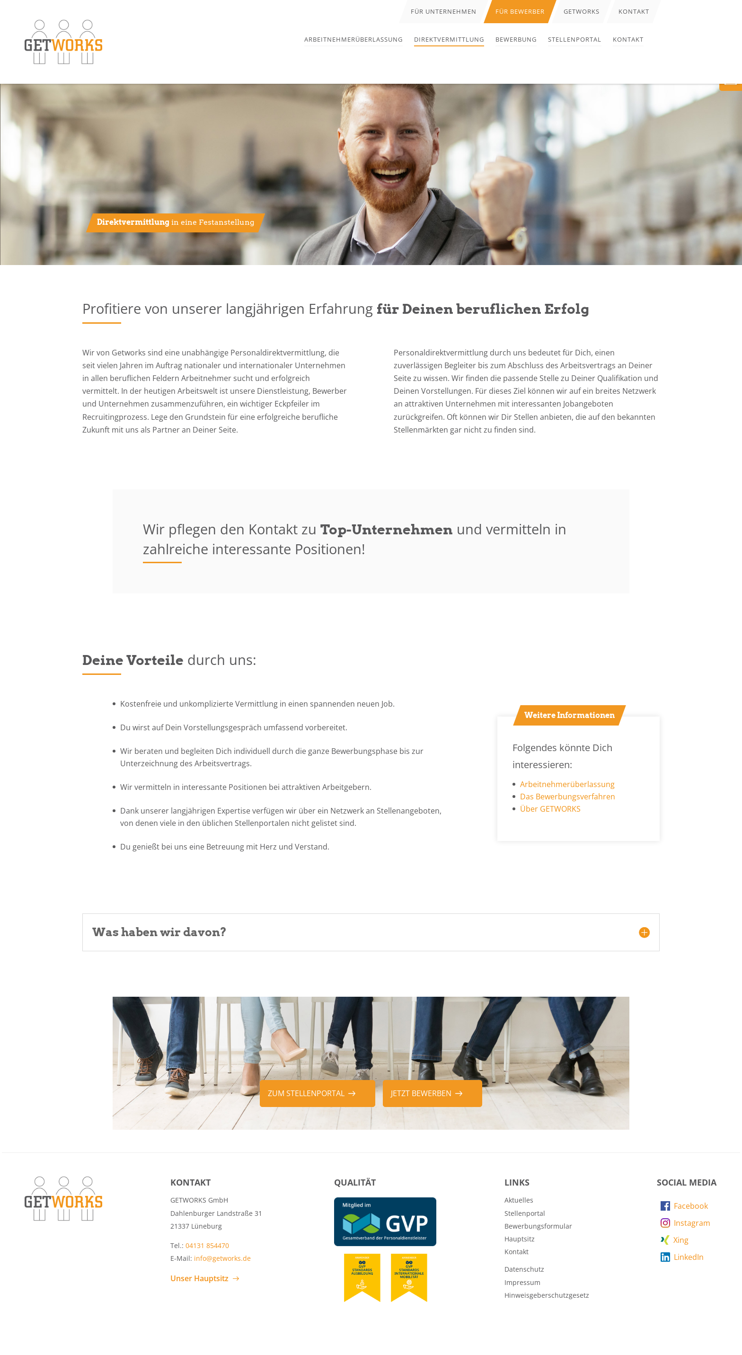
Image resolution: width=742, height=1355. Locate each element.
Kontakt (628, 39)
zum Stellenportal (306, 1093)
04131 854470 (207, 1245)
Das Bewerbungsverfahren (567, 796)
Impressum (522, 1282)
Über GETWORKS (550, 809)
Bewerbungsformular (538, 1226)
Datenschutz (524, 1269)
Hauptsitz (519, 1238)
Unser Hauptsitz (199, 1278)
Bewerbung (516, 39)
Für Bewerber (520, 11)
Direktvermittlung (449, 39)
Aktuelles (518, 1200)
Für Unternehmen (444, 11)
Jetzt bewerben (421, 1093)
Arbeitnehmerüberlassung (353, 39)
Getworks (582, 11)
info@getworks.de (222, 1258)
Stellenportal (574, 39)
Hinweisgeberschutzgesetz (546, 1295)
